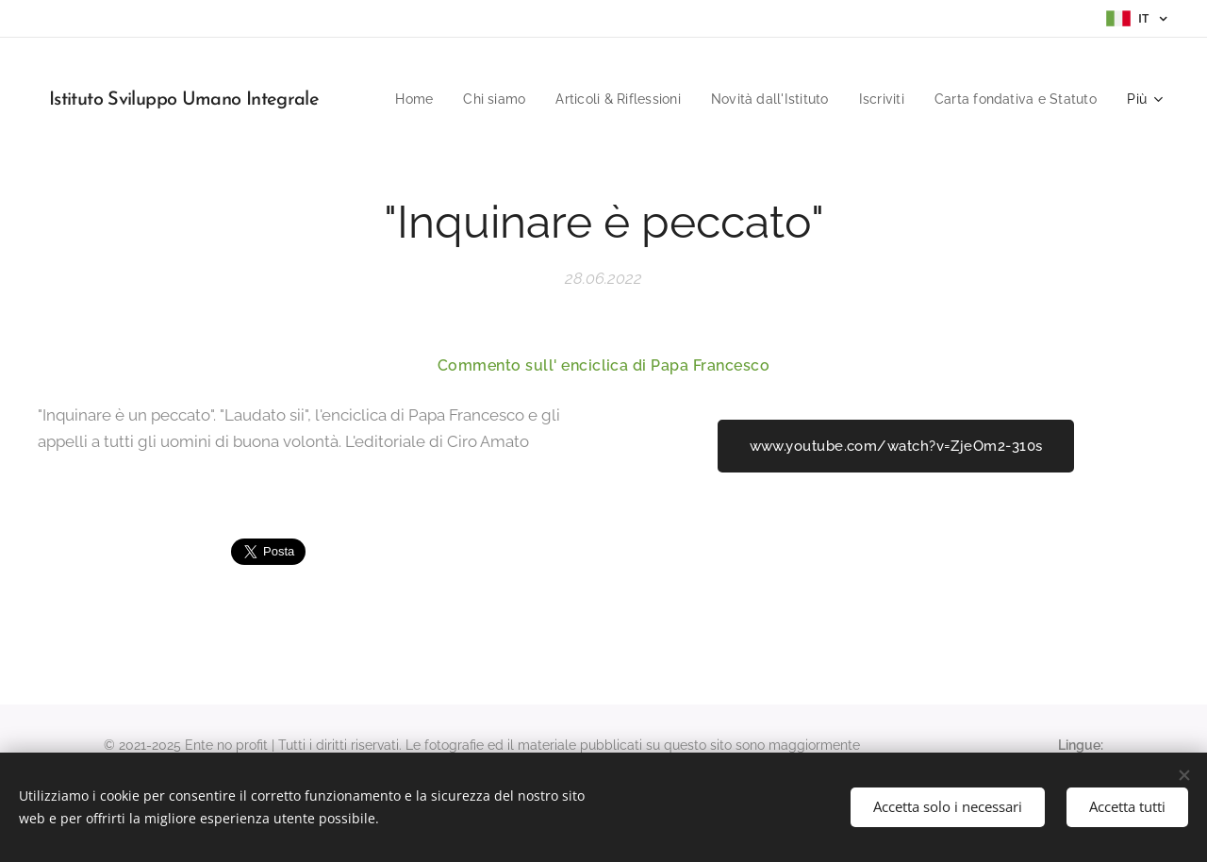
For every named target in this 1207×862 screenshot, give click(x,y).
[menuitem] (585, 99)
